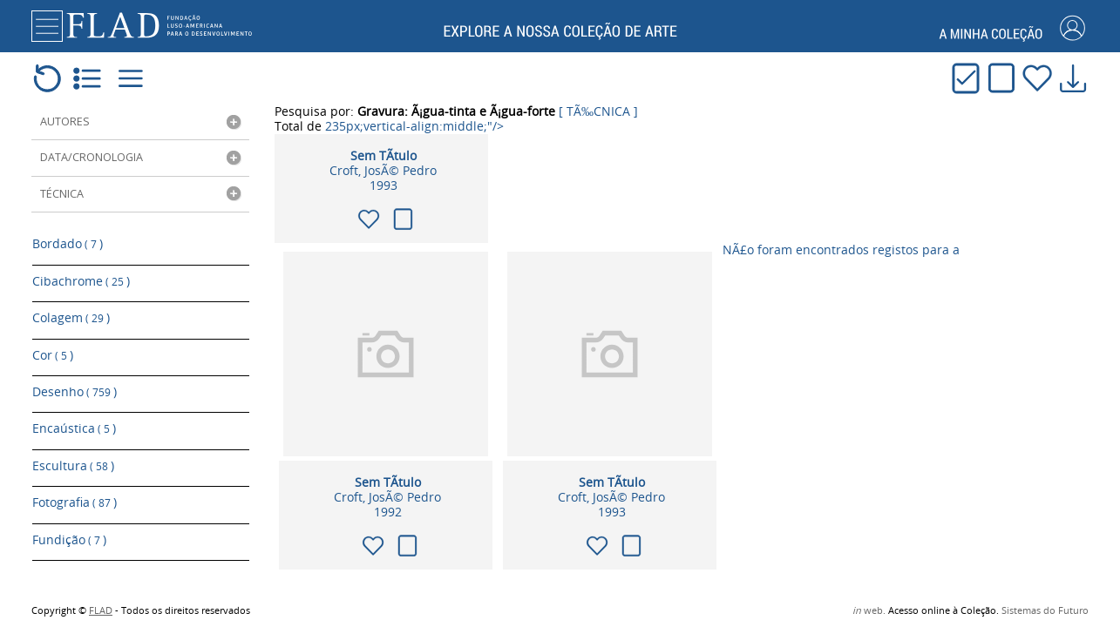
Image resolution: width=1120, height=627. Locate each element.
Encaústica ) (74, 415)
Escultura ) (73, 449)
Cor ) (52, 347)
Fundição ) (69, 517)
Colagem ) (71, 313)
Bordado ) (67, 244)
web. (869, 611)
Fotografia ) (74, 483)
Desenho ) (74, 381)
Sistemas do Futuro (1045, 611)
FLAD (100, 611)
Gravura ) (66, 551)
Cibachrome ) (81, 278)
